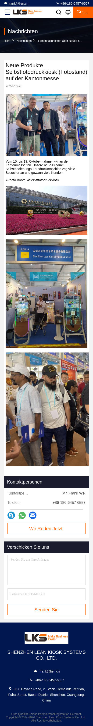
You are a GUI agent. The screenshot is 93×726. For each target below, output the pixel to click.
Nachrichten (24, 41)
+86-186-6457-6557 (72, 3)
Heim (7, 41)
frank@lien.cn (16, 3)
